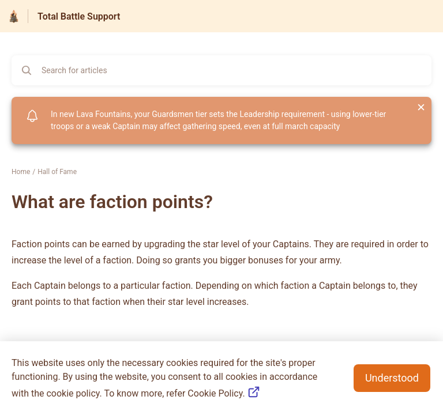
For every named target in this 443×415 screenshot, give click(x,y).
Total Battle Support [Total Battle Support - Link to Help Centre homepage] (78, 16)
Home (21, 172)
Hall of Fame (57, 172)
